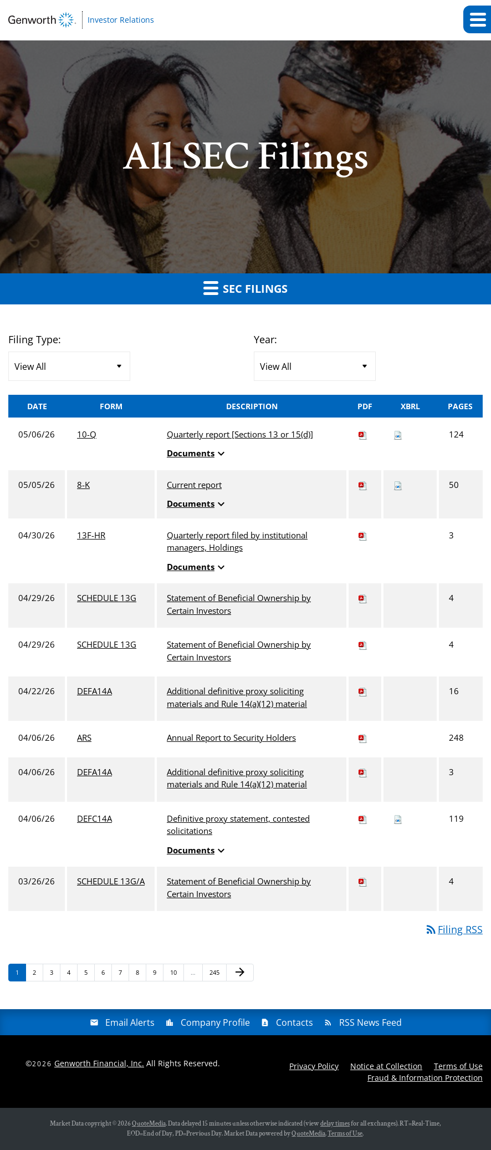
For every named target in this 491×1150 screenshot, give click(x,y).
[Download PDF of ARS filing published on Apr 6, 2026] (363, 737)
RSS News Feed (370, 1022)
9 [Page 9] (157, 974)
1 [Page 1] (20, 974)
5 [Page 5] (89, 974)
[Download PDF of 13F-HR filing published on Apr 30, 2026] (363, 535)
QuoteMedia (149, 1124)
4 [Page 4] (72, 974)
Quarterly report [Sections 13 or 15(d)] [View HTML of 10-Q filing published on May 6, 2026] (240, 434)
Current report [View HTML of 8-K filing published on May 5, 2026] (194, 484)
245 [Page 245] (216, 974)
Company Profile (215, 1022)
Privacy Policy (314, 1066)
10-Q (86, 434)
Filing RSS (453, 929)
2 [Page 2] (37, 974)
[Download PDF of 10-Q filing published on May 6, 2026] (363, 434)
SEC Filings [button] (245, 288)
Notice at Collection (386, 1066)
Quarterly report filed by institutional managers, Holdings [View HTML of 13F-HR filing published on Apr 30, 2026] (237, 541)
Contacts (294, 1022)
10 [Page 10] (176, 974)
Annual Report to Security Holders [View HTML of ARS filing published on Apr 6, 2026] (231, 737)
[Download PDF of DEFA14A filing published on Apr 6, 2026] (363, 771)
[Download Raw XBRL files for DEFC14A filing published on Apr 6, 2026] (397, 818)
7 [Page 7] (123, 974)
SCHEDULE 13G (106, 597)
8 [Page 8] (140, 974)
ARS (84, 737)
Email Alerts (130, 1022)
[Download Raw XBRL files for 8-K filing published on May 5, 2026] (397, 484)
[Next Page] (240, 972)
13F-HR (91, 535)
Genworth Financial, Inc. (99, 1063)
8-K (83, 484)
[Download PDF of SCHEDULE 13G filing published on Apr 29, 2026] (363, 597)
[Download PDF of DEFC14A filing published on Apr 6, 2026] (363, 818)
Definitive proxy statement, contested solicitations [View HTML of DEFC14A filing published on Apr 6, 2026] (238, 825)
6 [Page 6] (106, 974)
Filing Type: (34, 339)
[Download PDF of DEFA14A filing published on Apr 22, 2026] (363, 690)
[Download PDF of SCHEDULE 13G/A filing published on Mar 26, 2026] (363, 881)
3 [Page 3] (54, 974)
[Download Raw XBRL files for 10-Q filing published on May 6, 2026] (397, 434)
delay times (335, 1124)
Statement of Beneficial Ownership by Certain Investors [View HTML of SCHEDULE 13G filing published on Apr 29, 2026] (239, 604)
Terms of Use (458, 1066)
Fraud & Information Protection (425, 1077)
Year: (265, 339)
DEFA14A (94, 690)
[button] (477, 19)
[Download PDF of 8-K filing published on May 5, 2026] (363, 484)
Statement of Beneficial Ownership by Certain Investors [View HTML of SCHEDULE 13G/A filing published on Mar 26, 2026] (239, 887)
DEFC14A (94, 818)
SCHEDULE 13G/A (111, 881)
